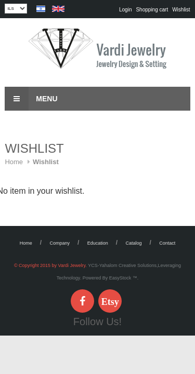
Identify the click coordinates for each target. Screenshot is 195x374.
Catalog (133, 243)
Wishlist (181, 9)
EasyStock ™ (123, 277)
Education (97, 243)
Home (14, 162)
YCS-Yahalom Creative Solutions (122, 265)
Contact (167, 243)
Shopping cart (152, 9)
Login (125, 9)
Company (60, 243)
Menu (31, 99)
